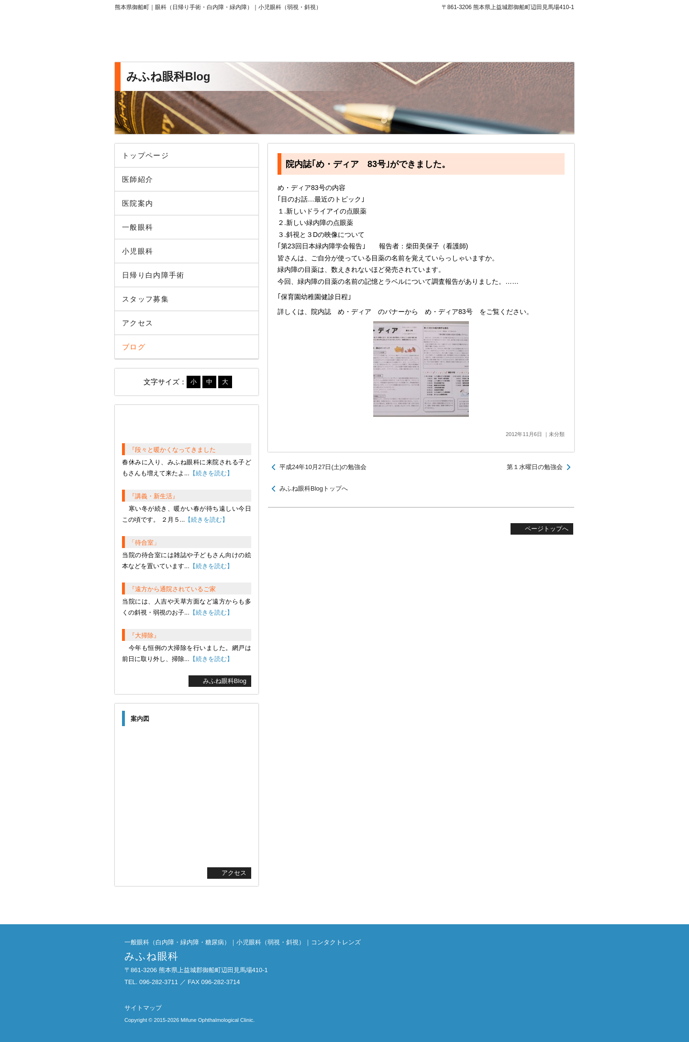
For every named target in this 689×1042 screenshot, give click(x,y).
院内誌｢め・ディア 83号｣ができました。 (368, 164)
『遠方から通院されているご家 (172, 589)
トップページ (145, 155)
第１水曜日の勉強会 (535, 467)
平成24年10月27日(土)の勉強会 (323, 467)
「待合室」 (144, 542)
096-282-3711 (495, 38)
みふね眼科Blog (224, 680)
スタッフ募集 (145, 299)
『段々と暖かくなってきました (172, 449)
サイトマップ (143, 1007)
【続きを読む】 (211, 473)
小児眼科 (137, 251)
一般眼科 (137, 227)
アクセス (137, 323)
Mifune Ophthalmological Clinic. (217, 1020)
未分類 (557, 434)
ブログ (133, 347)
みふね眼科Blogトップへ (313, 488)
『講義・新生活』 (153, 496)
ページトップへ (546, 528)
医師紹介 (137, 179)
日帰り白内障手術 (153, 275)
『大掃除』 (144, 635)
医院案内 (137, 203)
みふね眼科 (194, 38)
